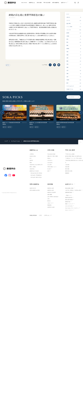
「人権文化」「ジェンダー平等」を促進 (73, 158)
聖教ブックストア (69, 203)
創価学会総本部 (68, 197)
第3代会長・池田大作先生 (36, 177)
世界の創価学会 (55, 4)
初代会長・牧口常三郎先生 (36, 173)
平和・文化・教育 (46, 4)
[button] (2, 112)
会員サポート (70, 184)
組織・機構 (49, 194)
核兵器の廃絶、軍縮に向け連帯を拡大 (73, 156)
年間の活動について (51, 166)
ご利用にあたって (48, 215)
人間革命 (32, 154)
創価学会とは (32, 4)
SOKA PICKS (24, 4)
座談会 (48, 158)
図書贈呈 (67, 173)
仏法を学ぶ (49, 160)
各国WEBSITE (33, 188)
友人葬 (48, 168)
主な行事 (49, 164)
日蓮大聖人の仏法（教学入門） (36, 164)
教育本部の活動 (68, 171)
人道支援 (67, 164)
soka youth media (68, 206)
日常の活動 (39, 4)
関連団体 (49, 205)
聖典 (31, 162)
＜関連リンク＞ (68, 195)
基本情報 (50, 184)
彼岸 (48, 171)
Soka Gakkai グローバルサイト (72, 208)
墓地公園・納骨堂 (69, 199)
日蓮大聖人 (32, 168)
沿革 (48, 198)
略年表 (48, 200)
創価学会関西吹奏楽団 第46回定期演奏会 (65, 123)
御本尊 (31, 160)
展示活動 (67, 168)
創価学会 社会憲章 (51, 192)
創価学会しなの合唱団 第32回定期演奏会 (38, 123)
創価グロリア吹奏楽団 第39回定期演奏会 (11, 123)
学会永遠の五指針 (51, 154)
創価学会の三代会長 (34, 171)
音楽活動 (67, 166)
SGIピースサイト (69, 210)
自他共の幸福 (33, 156)
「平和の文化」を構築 (69, 154)
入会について (50, 203)
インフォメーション (15, 141)
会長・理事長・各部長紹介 (52, 196)
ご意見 (40, 215)
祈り (31, 158)
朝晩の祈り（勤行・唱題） (52, 156)
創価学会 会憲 (50, 188)
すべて (68, 14)
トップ (6, 141)
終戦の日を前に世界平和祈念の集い (31, 141)
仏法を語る (49, 162)
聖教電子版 (67, 201)
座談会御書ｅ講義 (69, 188)
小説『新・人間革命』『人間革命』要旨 (73, 190)
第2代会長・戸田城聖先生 (36, 175)
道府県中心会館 (50, 207)
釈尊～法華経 (33, 166)
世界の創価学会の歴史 (35, 190)
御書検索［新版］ (68, 192)
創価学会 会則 (50, 190)
